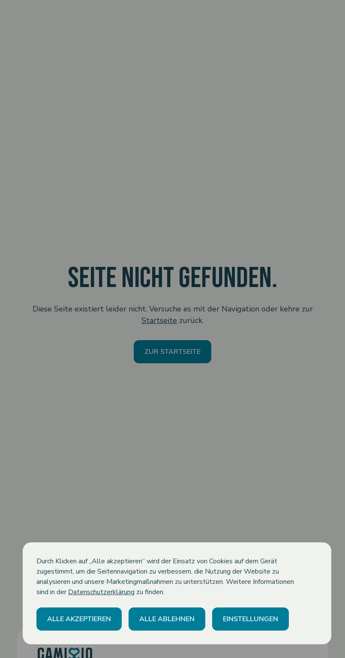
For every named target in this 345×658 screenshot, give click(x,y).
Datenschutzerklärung (101, 592)
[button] (79, 619)
